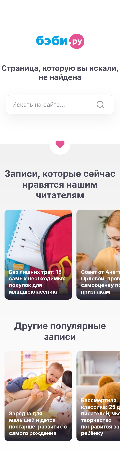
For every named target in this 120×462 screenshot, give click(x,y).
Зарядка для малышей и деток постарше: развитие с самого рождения (38, 423)
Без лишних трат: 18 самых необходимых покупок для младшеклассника (37, 282)
